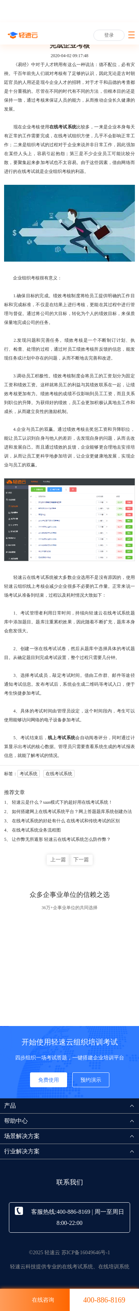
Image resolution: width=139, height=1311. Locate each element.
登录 (109, 35)
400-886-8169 (104, 1300)
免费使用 (48, 1080)
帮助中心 (71, 1121)
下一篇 (81, 859)
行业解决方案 (71, 1151)
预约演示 (90, 1080)
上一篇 (58, 859)
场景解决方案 (71, 1136)
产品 (71, 1105)
